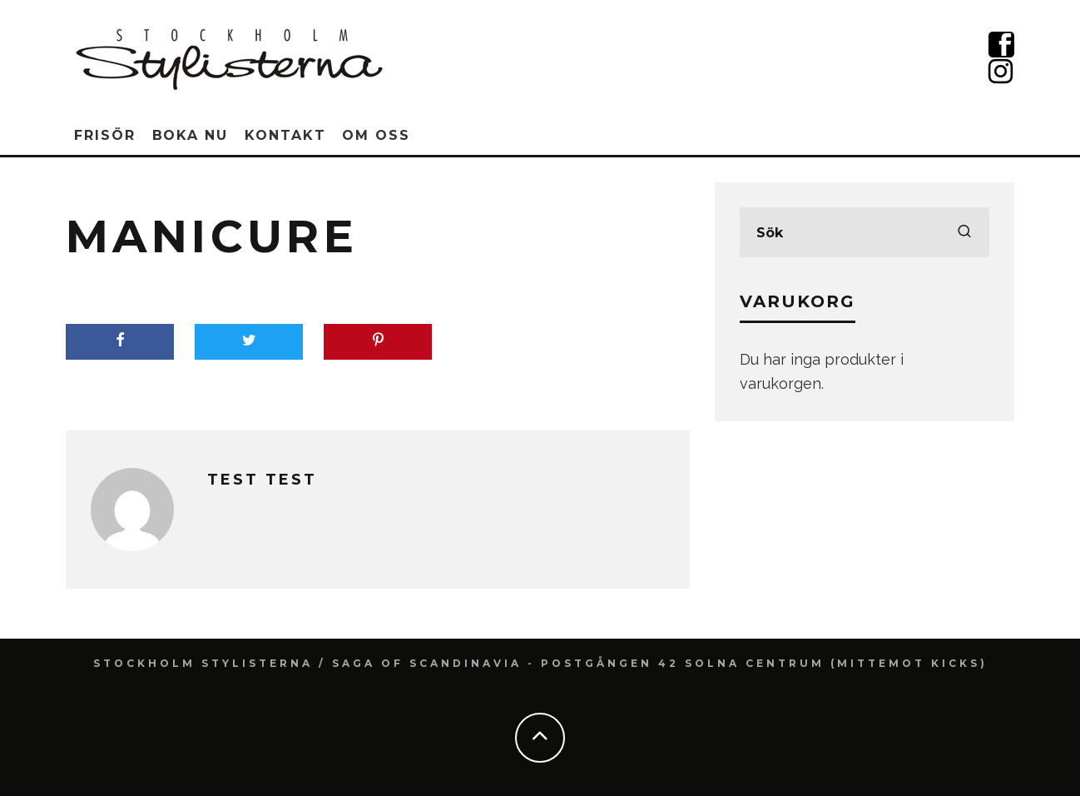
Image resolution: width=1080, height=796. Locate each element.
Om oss (376, 135)
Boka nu (190, 135)
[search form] (864, 232)
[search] (964, 232)
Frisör (105, 135)
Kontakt (285, 135)
